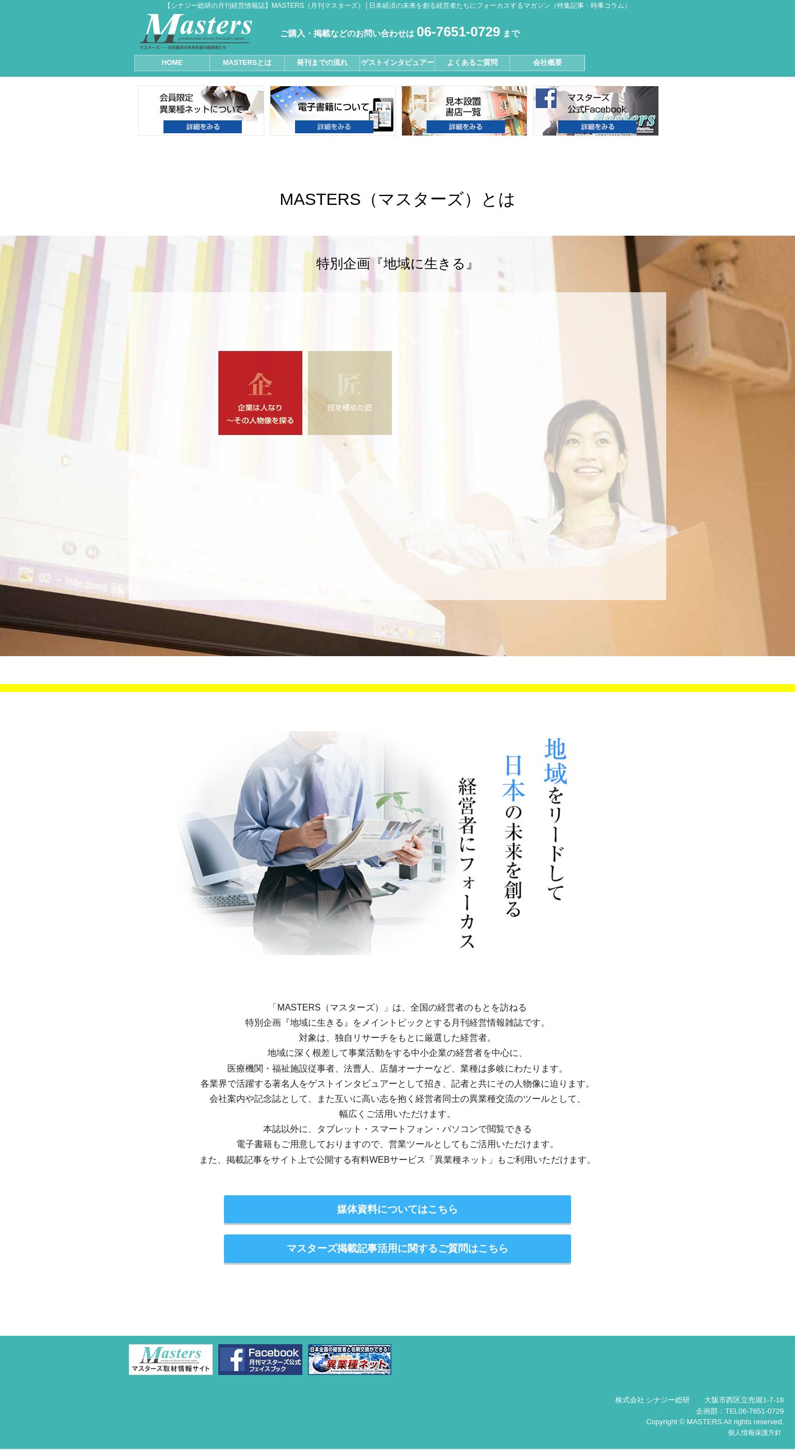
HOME (172, 63)
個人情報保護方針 (755, 1433)
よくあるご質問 (472, 63)
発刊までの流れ (322, 63)
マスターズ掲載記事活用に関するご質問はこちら (397, 1248)
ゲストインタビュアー (397, 63)
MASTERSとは (247, 63)
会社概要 (547, 63)
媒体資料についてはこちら (397, 1209)
